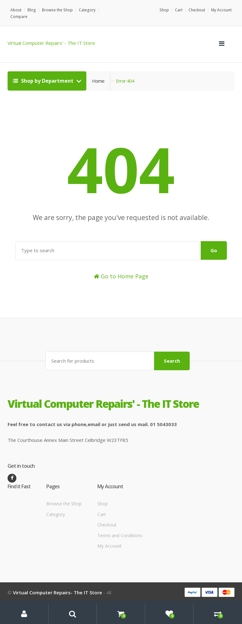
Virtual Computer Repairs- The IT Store (57, 585)
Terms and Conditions (119, 529)
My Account (221, 10)
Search (172, 354)
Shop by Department (44, 74)
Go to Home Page (121, 269)
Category (86, 10)
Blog (31, 10)
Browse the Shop (57, 10)
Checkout (196, 10)
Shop (164, 10)
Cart (178, 10)
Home (98, 74)
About (15, 10)
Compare (108, 10)
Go (213, 244)
